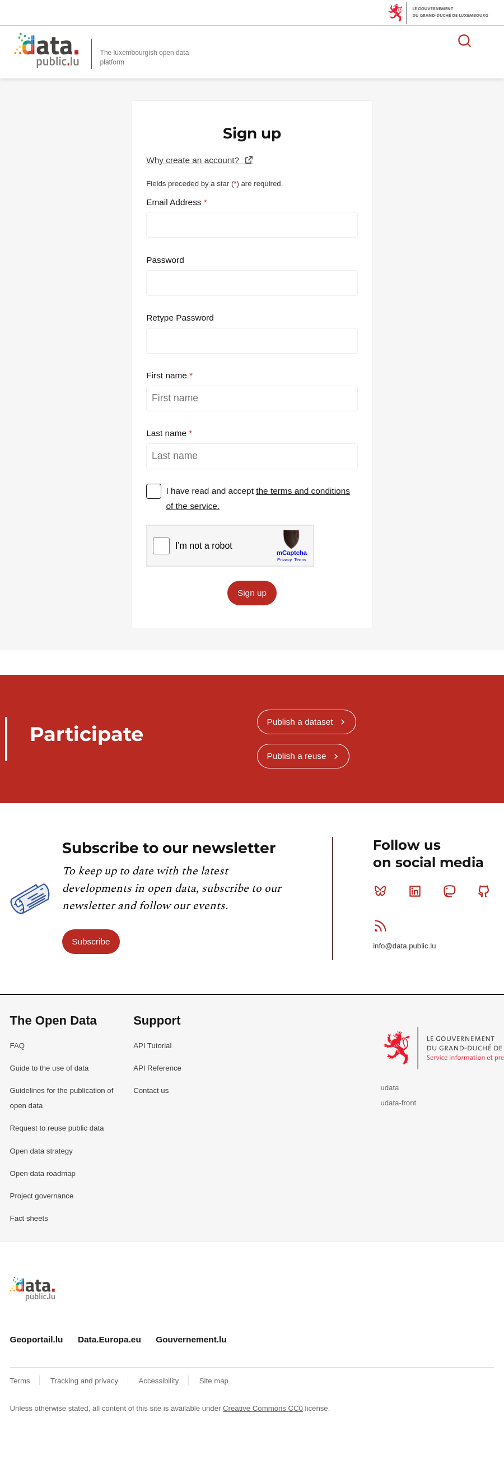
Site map (213, 1381)
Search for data (464, 40)
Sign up (252, 593)
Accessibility (160, 1381)
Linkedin (417, 891)
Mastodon (451, 891)
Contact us (151, 1090)
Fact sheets (29, 1218)
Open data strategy (41, 1151)
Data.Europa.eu (109, 1339)
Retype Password (180, 317)
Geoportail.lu (36, 1339)
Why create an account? (193, 160)
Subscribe (91, 941)
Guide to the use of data (49, 1068)
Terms (21, 1381)
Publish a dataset (300, 721)
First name (167, 375)
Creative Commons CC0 (263, 1408)
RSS (383, 925)
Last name (167, 433)
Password (165, 260)
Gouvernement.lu (191, 1339)
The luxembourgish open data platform (144, 57)
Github (486, 891)
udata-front (398, 1103)
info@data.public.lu (404, 946)
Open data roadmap (43, 1173)
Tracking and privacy (85, 1381)
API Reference (157, 1068)
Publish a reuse (296, 756)
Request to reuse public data (57, 1128)
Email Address (175, 202)
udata (389, 1087)
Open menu (489, 40)
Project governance (42, 1196)
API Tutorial (152, 1045)
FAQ (17, 1045)
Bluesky (383, 891)
